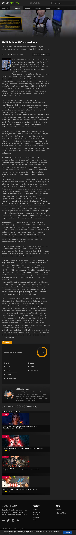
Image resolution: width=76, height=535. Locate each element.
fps (4, 406)
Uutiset (27, 8)
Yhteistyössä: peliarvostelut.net (61, 512)
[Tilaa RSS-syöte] (39, 3)
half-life (22, 406)
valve (34, 406)
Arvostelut (16, 8)
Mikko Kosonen (11, 55)
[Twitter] (8, 520)
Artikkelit (38, 8)
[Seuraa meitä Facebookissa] (36, 3)
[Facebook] (13, 520)
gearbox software (12, 406)
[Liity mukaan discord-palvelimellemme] (31, 3)
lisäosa (29, 406)
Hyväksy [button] (67, 532)
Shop (48, 8)
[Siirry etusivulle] (11, 3)
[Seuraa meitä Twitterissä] (34, 3)
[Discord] (3, 520)
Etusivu (5, 8)
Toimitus (57, 8)
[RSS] (17, 520)
